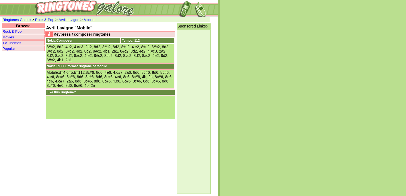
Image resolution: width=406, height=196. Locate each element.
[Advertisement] (193, 111)
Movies (8, 37)
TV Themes (11, 43)
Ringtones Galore (16, 20)
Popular (8, 49)
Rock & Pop (44, 20)
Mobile (89, 20)
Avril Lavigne (69, 20)
